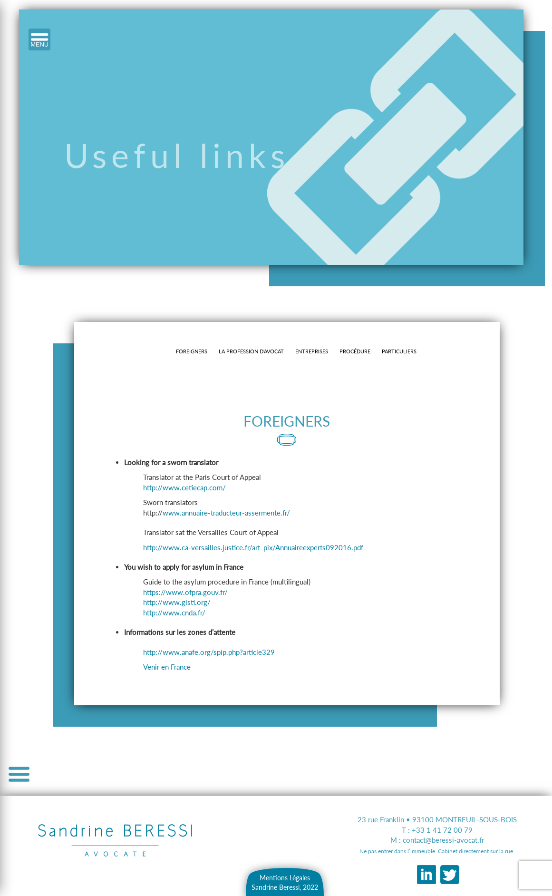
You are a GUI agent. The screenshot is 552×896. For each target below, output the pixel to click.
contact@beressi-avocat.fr (443, 840)
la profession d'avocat (251, 351)
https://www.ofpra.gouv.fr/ (185, 592)
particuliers (399, 351)
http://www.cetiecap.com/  (187, 487)
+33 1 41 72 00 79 (442, 830)
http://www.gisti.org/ (177, 602)
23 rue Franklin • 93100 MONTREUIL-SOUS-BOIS (437, 819)
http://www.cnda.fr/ (174, 612)
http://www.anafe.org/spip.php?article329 (209, 652)
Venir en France (167, 666)
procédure (354, 351)
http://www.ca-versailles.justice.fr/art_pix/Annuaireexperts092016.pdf (253, 547)
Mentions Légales (285, 878)
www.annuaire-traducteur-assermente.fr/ (226, 512)
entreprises (311, 351)
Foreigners (191, 351)
